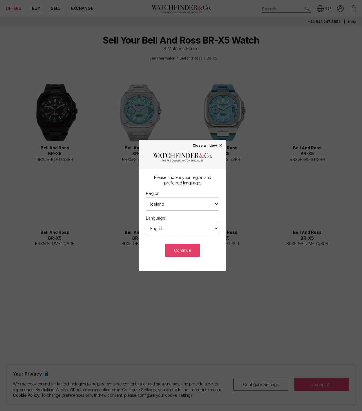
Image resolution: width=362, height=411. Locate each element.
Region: (153, 193)
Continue (182, 250)
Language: (156, 218)
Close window (208, 145)
